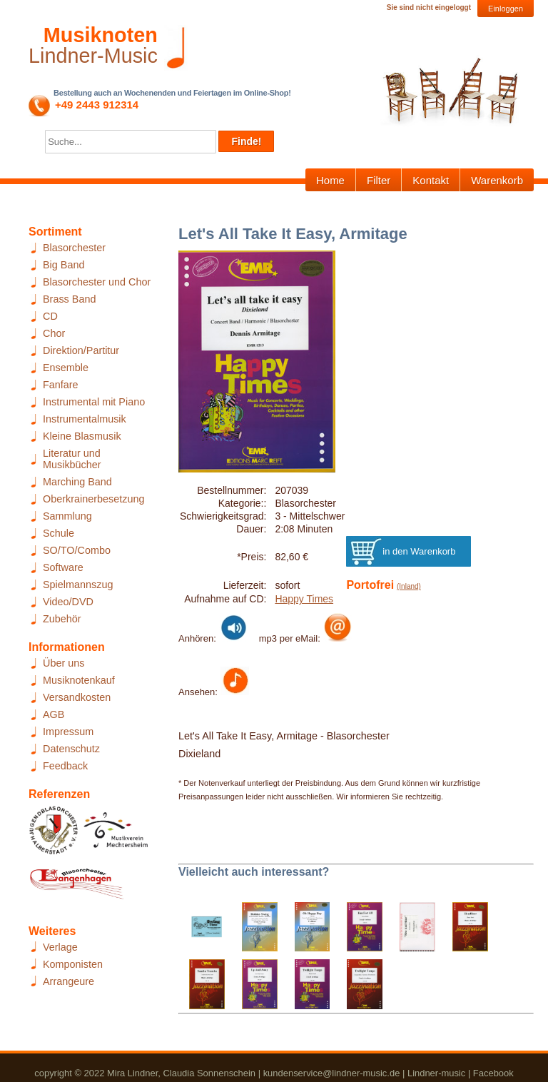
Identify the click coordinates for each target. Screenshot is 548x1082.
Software (63, 567)
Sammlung (67, 516)
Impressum (68, 731)
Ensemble (65, 367)
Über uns (63, 663)
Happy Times (304, 599)
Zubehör (62, 619)
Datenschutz (71, 748)
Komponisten (73, 964)
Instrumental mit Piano (94, 402)
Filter (378, 180)
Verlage (60, 947)
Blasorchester (74, 247)
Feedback (65, 766)
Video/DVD (68, 601)
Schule (58, 533)
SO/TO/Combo (77, 550)
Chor (54, 333)
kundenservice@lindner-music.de (331, 1073)
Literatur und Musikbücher (72, 459)
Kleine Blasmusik (82, 436)
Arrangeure (68, 981)
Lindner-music (436, 1073)
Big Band (63, 264)
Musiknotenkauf (79, 680)
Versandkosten (77, 697)
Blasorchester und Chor (97, 282)
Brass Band (69, 299)
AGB (53, 714)
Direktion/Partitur (81, 350)
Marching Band (77, 481)
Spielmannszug (78, 584)
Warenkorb (497, 180)
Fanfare (60, 384)
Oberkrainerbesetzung (93, 499)
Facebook (493, 1073)
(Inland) (409, 586)
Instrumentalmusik (84, 419)
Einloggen (505, 8)
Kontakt (430, 180)
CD (50, 316)
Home (330, 180)
